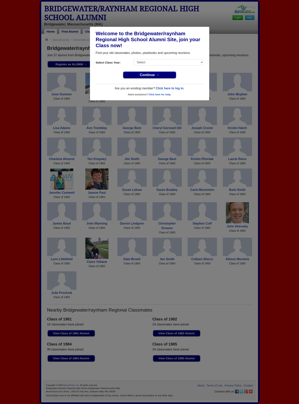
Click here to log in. (170, 88)
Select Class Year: (108, 62)
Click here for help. (159, 94)
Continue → (149, 75)
